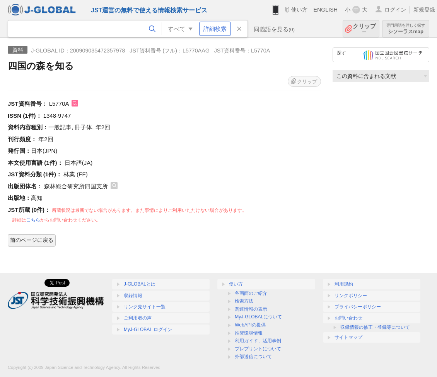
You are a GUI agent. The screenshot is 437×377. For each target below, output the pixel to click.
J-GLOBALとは (139, 284)
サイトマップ (348, 337)
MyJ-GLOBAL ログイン (148, 329)
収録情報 (133, 295)
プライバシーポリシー (358, 306)
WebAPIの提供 (250, 325)
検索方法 (244, 301)
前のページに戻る (31, 240)
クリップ (364, 29)
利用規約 (344, 284)
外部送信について (253, 356)
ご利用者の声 (138, 318)
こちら (33, 220)
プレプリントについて (258, 349)
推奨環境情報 (249, 333)
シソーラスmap (405, 28)
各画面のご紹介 (251, 293)
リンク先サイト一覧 (145, 306)
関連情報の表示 (251, 309)
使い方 (299, 10)
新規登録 (424, 10)
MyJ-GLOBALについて (258, 317)
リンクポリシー (351, 295)
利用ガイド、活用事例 (258, 340)
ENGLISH (325, 10)
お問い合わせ (348, 318)
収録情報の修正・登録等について (375, 327)
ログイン (395, 10)
